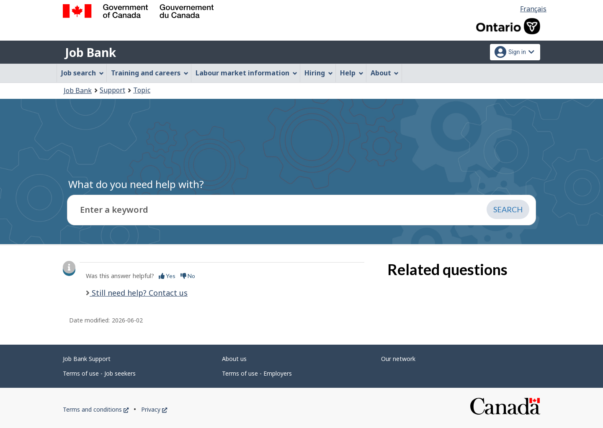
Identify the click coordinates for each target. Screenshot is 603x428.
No (187, 275)
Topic (141, 90)
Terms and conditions (96, 409)
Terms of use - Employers (257, 373)
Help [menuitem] (351, 72)
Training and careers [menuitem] (149, 72)
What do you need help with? (136, 184)
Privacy (154, 409)
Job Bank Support (87, 359)
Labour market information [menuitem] (246, 72)
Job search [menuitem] (82, 72)
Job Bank (90, 52)
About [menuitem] (385, 72)
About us (234, 359)
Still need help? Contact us (139, 293)
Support (112, 90)
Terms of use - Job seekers (99, 373)
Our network (398, 359)
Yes (167, 275)
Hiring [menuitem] (318, 72)
